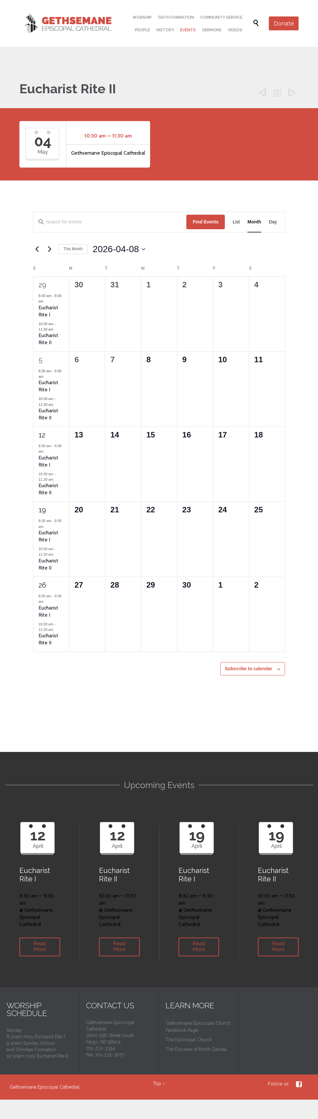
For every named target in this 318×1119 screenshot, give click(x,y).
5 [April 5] (40, 359)
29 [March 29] (42, 285)
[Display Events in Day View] (273, 222)
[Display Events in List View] (236, 222)
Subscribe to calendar (248, 668)
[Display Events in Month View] (254, 222)
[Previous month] (37, 249)
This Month (72, 249)
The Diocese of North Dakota (196, 1049)
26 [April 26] (42, 585)
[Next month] (49, 249)
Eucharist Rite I (48, 386)
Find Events (205, 221)
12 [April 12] (41, 435)
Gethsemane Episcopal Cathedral (45, 1087)
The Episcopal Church (189, 1039)
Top (157, 1083)
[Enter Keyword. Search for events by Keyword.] (109, 222)
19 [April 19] (42, 510)
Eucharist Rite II (48, 338)
